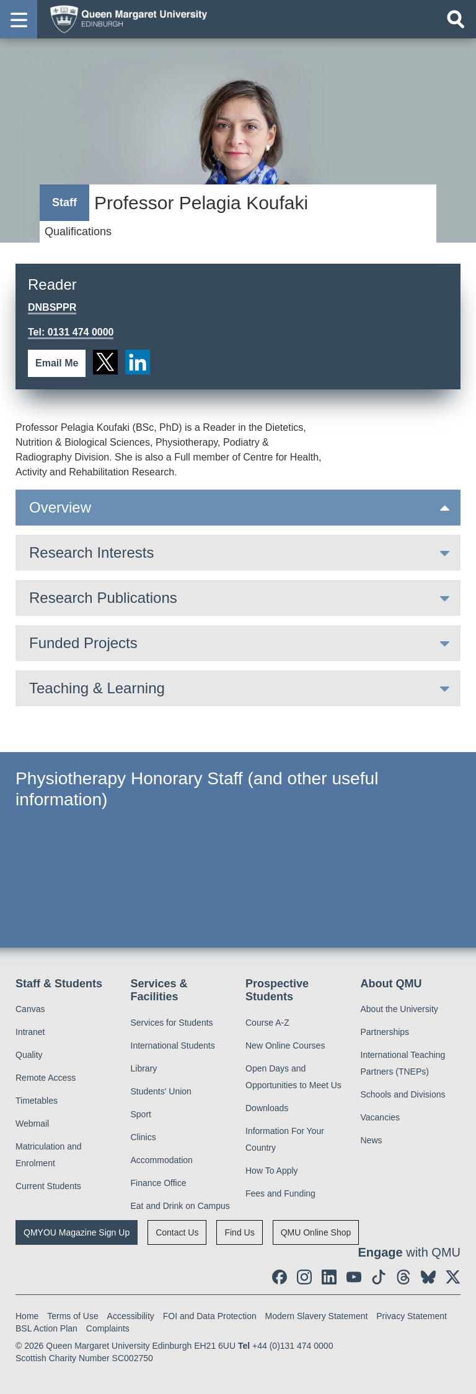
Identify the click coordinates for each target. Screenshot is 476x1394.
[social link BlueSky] (428, 1277)
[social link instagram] (304, 1277)
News (371, 1140)
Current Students (48, 1186)
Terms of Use (72, 1316)
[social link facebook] (279, 1277)
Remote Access (45, 1078)
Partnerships (385, 1032)
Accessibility (130, 1316)
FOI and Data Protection (210, 1316)
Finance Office (159, 1183)
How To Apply (271, 1170)
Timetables (36, 1101)
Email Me (56, 363)
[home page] (124, 18)
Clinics (143, 1137)
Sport (141, 1114)
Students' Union (161, 1091)
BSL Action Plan (46, 1328)
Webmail (32, 1123)
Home (26, 1316)
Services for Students (172, 1023)
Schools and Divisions (403, 1094)
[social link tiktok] (378, 1277)
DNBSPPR (52, 307)
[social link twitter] (105, 362)
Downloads (266, 1108)
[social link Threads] (403, 1277)
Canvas (30, 1009)
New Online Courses (285, 1045)
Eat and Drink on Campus (180, 1206)
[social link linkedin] (137, 362)
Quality (29, 1055)
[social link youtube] (353, 1277)
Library (144, 1068)
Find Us (239, 1232)
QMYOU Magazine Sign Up (77, 1232)
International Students (173, 1045)
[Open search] (455, 19)
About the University (399, 1009)
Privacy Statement (411, 1316)
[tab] (238, 508)
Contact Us (177, 1232)
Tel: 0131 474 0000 (70, 332)
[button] (18, 19)
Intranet (30, 1032)
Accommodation (162, 1160)
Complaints (108, 1328)
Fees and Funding (280, 1193)
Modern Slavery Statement (316, 1316)
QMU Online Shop (316, 1232)
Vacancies (380, 1117)
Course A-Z (267, 1023)
